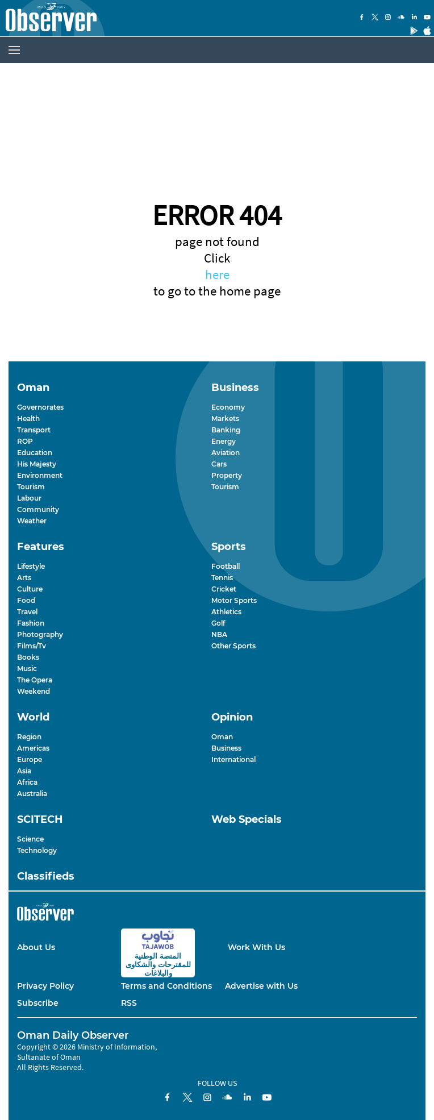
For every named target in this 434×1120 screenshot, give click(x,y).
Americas (33, 748)
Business (226, 748)
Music (27, 668)
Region (29, 736)
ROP (25, 441)
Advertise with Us (261, 986)
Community (38, 509)
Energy (223, 441)
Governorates (40, 407)
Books (28, 657)
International (233, 759)
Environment (39, 475)
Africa (27, 782)
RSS (129, 1003)
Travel (27, 611)
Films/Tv (31, 646)
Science (30, 839)
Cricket (223, 589)
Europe (29, 759)
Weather (32, 521)
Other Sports (233, 646)
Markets (225, 418)
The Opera (34, 680)
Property (226, 475)
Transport (34, 430)
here (217, 274)
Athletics (226, 611)
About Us (36, 947)
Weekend (33, 691)
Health (28, 418)
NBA (219, 634)
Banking (225, 430)
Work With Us (256, 947)
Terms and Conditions (166, 986)
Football (225, 566)
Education (34, 452)
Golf (218, 623)
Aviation (225, 452)
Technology (37, 850)
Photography (40, 634)
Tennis (222, 577)
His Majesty (36, 464)
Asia (24, 771)
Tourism (31, 486)
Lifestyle (31, 566)
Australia (32, 793)
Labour (29, 498)
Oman (222, 736)
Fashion (30, 623)
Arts (24, 577)
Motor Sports (234, 600)
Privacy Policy (45, 986)
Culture (30, 589)
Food (26, 600)
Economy (228, 407)
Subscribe (38, 1003)
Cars (219, 464)
